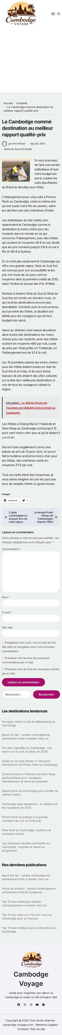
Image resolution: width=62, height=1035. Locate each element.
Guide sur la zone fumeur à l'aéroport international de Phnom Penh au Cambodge (29, 762)
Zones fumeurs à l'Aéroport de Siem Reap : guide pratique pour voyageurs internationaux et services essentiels (29, 777)
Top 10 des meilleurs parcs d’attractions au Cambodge (29, 929)
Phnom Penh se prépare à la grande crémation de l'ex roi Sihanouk (25, 818)
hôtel (29, 149)
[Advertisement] (31, 60)
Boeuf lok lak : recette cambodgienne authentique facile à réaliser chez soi (26, 736)
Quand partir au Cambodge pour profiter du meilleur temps (30, 792)
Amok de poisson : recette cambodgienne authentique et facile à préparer (29, 890)
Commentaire (11, 549)
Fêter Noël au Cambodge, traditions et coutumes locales (26, 831)
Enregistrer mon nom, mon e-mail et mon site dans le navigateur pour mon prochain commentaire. (29, 647)
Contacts (22, 1029)
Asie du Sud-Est (15, 149)
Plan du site (37, 1029)
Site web (7, 627)
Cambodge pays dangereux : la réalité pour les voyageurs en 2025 (30, 805)
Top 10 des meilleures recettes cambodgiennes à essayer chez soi (24, 903)
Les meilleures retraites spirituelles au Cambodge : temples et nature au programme (26, 847)
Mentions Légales (47, 1024)
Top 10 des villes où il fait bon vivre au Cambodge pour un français (26, 916)
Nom (6, 597)
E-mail (7, 612)
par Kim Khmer (13, 143)
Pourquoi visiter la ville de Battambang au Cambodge (28, 723)
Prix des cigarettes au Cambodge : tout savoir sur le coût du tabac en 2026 (27, 749)
